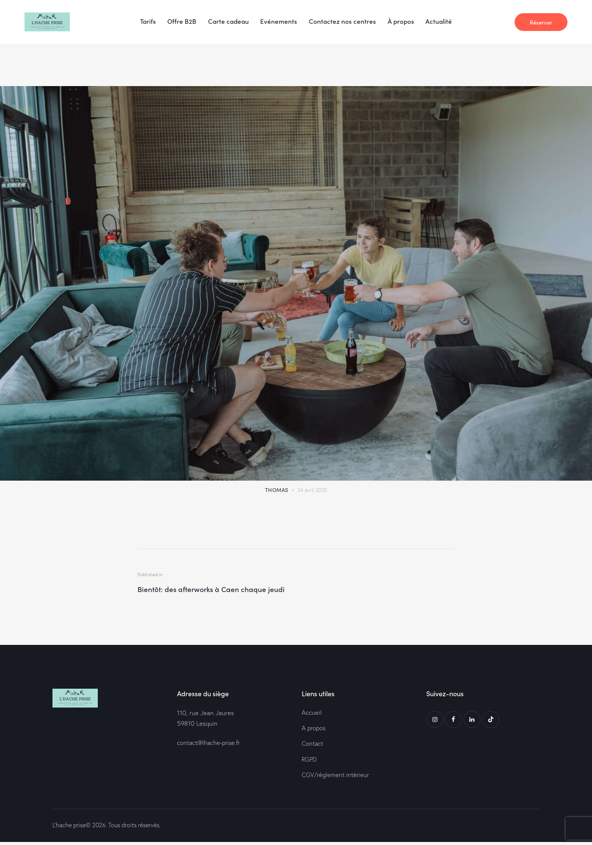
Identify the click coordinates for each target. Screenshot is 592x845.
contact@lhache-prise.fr (210, 744)
